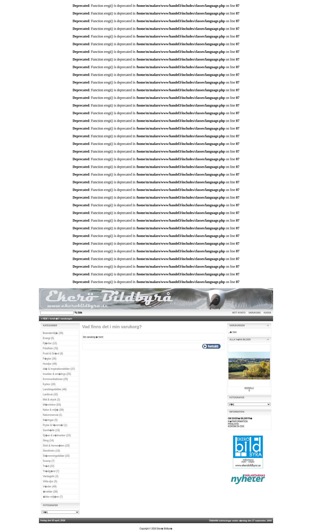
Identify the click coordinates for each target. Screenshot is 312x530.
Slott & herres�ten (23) (56, 445)
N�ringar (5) (50, 420)
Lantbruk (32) (50, 394)
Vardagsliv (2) (50, 476)
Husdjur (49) (50, 363)
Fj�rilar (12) (50, 343)
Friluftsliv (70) (50, 348)
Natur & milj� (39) (53, 409)
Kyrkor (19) (49, 384)
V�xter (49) (50, 486)
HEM (45, 319)
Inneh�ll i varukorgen (61, 319)
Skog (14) (48, 440)
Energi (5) (48, 338)
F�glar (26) (49, 358)
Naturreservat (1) (52, 414)
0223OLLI (249, 388)
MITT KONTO (239, 313)
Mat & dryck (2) (51, 399)
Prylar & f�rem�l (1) (55, 425)
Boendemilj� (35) (53, 333)
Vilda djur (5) (50, 481)
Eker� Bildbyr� (164, 528)
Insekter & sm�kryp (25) (57, 374)
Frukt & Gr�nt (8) (53, 353)
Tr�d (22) (48, 466)
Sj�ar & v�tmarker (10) (57, 435)
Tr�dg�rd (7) (51, 471)
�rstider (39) (50, 491)
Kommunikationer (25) (55, 379)
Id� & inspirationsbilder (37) (59, 368)
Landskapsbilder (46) (55, 389)
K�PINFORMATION (238, 421)
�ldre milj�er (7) (53, 496)
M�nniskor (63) (52, 404)
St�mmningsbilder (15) (56, 455)
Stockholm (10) (51, 450)
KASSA (267, 313)
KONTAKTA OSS (236, 426)
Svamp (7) (48, 460)
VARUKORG (255, 313)
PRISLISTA (233, 424)
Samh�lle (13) (51, 430)
